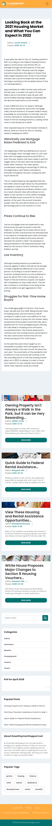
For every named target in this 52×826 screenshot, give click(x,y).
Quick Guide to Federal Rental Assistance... (22, 718)
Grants (7, 668)
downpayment (12, 789)
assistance (32, 782)
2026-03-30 (17, 584)
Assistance (8, 644)
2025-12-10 (17, 423)
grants (9, 776)
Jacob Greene (20, 42)
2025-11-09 (17, 526)
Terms (37, 808)
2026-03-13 (19, 45)
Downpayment (10, 656)
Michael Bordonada (21, 523)
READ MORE (26, 440)
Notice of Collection (40, 813)
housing (20, 776)
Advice (7, 638)
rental (27, 789)
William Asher (18, 421)
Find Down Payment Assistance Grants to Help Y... (26, 712)
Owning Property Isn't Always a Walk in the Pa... (25, 706)
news (8, 782)
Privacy (29, 808)
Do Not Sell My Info (21, 813)
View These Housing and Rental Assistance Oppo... (26, 724)
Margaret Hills (18, 470)
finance (32, 776)
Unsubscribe (17, 808)
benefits (39, 789)
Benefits (7, 650)
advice (19, 782)
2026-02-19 (17, 473)
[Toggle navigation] (47, 4)
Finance (7, 662)
